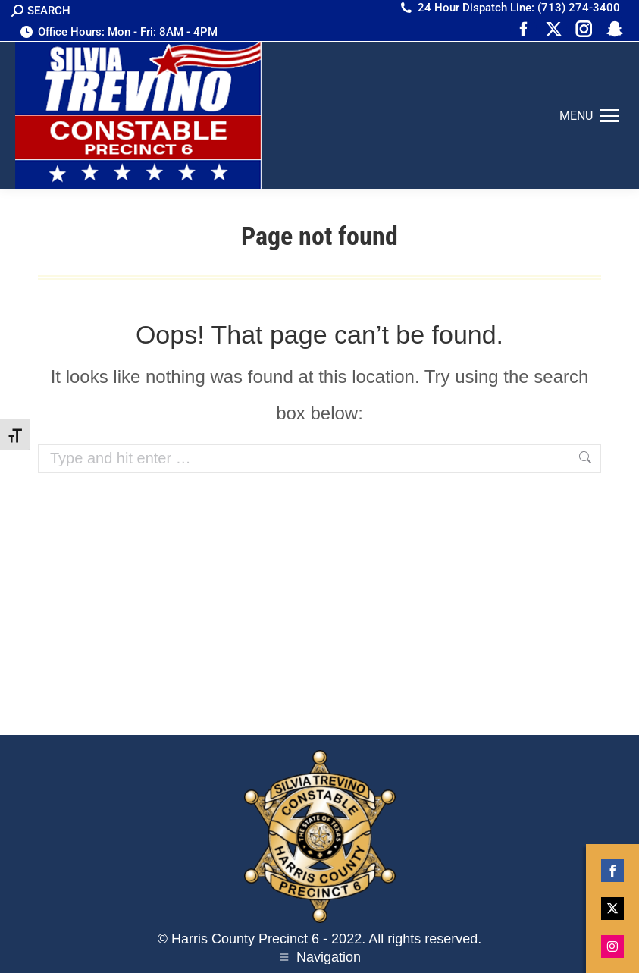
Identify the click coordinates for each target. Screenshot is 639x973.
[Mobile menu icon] (589, 116)
